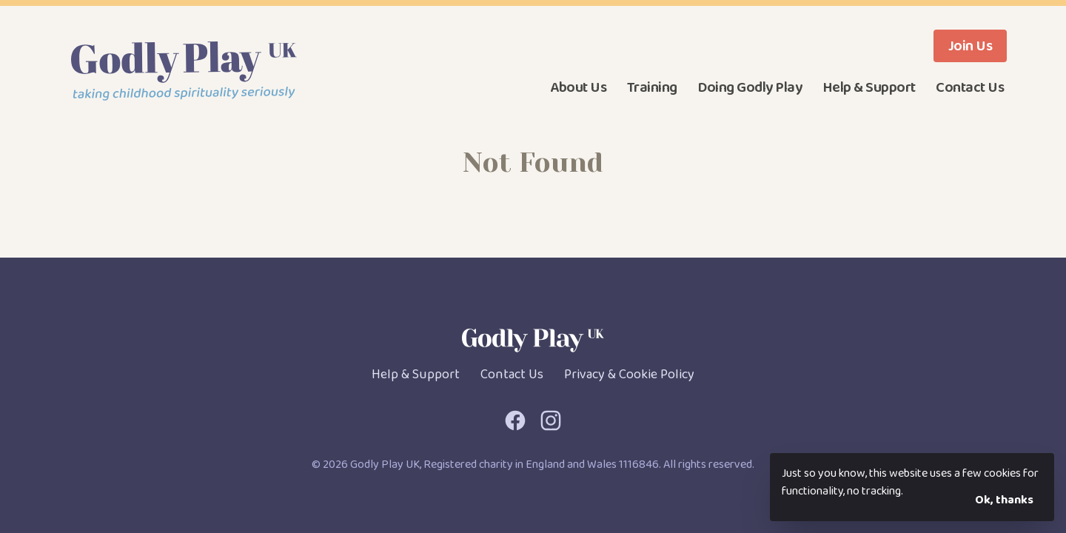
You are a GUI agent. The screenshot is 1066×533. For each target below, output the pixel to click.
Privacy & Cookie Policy (629, 374)
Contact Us (970, 87)
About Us (578, 87)
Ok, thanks (1004, 500)
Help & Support (869, 87)
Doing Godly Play (749, 87)
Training (652, 87)
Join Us (970, 46)
